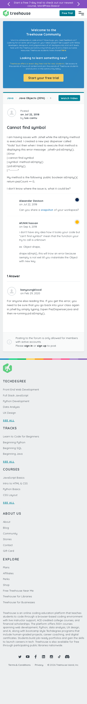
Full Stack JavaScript (15, 395)
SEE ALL (9, 420)
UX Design (9, 412)
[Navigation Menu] (81, 13)
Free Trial (67, 13)
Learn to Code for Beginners (21, 436)
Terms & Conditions (19, 664)
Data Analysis (11, 406)
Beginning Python (14, 442)
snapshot (47, 209)
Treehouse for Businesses (19, 602)
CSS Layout (10, 495)
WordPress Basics (48, 5)
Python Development (16, 401)
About (6, 521)
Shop (6, 584)
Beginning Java (13, 453)
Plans (6, 567)
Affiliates (8, 573)
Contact (8, 545)
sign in (28, 345)
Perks (6, 579)
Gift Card (8, 550)
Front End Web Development (21, 389)
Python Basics (11, 489)
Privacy (39, 664)
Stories (7, 539)
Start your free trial (43, 78)
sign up (41, 345)
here (63, 50)
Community (10, 533)
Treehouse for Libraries (17, 596)
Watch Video (69, 98)
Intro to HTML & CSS (15, 483)
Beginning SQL (12, 448)
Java (10, 98)
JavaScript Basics (13, 477)
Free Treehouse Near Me (18, 590)
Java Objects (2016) (32, 98)
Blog (6, 527)
